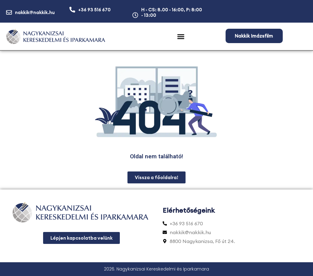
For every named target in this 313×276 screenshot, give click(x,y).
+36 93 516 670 (94, 10)
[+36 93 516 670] (72, 10)
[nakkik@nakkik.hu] (9, 12)
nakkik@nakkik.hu (35, 12)
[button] (181, 36)
